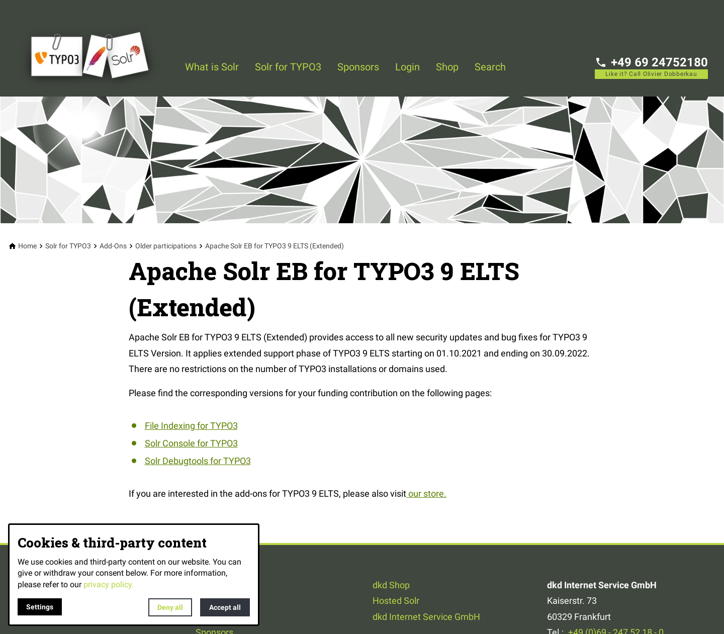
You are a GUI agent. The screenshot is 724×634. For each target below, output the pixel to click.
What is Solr (212, 67)
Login (407, 67)
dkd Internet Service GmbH (426, 616)
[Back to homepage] (96, 48)
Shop (447, 67)
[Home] (27, 246)
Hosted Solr (396, 600)
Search (490, 67)
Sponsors (358, 67)
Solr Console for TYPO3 (191, 443)
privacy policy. (108, 584)
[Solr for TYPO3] (68, 246)
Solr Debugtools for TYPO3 (198, 461)
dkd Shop (391, 585)
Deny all (170, 607)
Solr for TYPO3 (288, 67)
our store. (426, 493)
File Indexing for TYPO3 (191, 425)
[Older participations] (166, 246)
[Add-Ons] (113, 246)
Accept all (225, 607)
